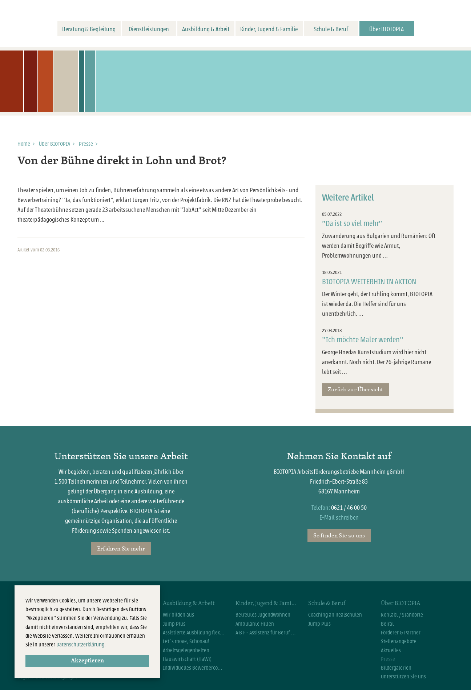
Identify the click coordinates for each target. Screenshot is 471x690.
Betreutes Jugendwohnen (263, 614)
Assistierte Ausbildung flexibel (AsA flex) (194, 632)
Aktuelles (391, 650)
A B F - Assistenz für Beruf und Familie (266, 632)
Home (23, 144)
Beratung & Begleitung (89, 29)
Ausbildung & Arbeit (205, 29)
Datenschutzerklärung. (81, 644)
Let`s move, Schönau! (186, 641)
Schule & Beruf (331, 29)
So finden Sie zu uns (339, 535)
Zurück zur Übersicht (355, 389)
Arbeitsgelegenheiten (186, 650)
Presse (86, 144)
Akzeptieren (87, 661)
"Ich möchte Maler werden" (362, 340)
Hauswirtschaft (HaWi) (187, 659)
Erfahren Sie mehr (121, 548)
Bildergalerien (396, 667)
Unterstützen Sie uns (403, 676)
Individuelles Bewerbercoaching (194, 667)
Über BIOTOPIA (386, 29)
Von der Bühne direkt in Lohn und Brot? (121, 161)
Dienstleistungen (149, 29)
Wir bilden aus (178, 614)
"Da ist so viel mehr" (352, 224)
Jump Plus (174, 624)
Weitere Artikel (348, 197)
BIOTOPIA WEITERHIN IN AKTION (369, 282)
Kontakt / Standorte (402, 614)
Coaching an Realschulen (335, 614)
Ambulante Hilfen (255, 624)
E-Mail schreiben (339, 517)
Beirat (387, 624)
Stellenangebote (398, 641)
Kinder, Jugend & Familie (269, 29)
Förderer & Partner (400, 632)
